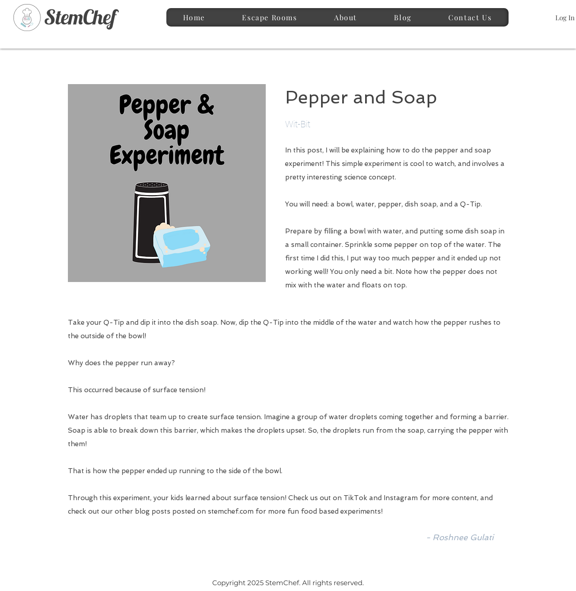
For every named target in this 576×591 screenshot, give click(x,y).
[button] (269, 17)
